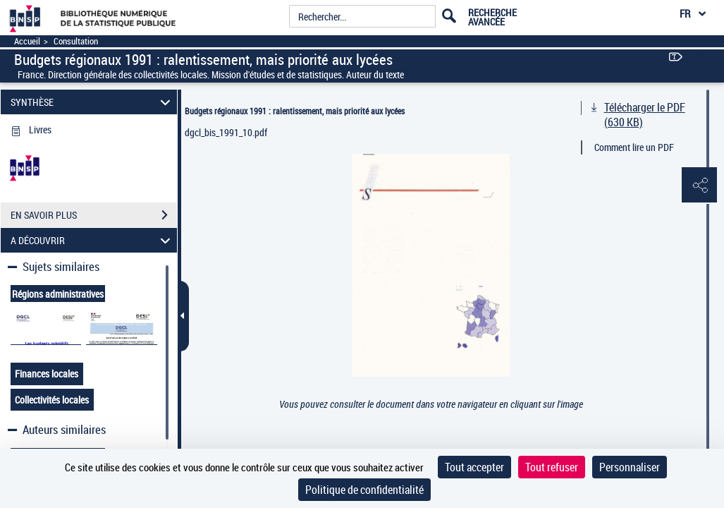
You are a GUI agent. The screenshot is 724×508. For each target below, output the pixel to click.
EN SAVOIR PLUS (94, 215)
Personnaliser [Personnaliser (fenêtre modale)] (629, 467)
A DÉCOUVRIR (92, 240)
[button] (699, 185)
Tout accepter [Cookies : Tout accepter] (474, 467)
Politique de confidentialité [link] (364, 489)
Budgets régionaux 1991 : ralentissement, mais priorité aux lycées (295, 110)
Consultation (76, 41)
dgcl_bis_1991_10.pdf (226, 132)
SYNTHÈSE (92, 102)
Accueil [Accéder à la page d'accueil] (27, 41)
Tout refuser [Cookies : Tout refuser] (551, 467)
